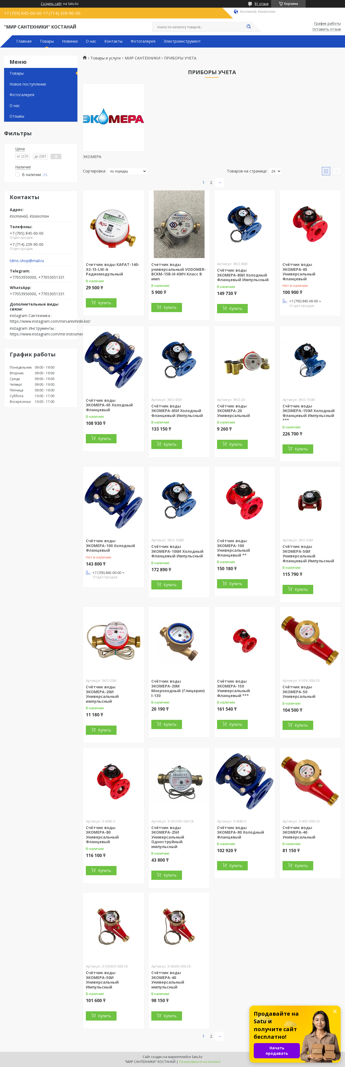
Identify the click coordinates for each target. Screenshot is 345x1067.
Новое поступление (28, 84)
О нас (91, 41)
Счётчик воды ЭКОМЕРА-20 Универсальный (233, 410)
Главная (24, 41)
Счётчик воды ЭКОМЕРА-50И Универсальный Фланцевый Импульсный (308, 553)
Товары (47, 41)
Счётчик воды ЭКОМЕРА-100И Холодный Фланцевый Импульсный (177, 551)
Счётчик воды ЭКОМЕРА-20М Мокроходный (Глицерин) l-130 (178, 688)
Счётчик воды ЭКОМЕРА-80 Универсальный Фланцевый (102, 835)
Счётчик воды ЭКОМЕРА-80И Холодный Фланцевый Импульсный (243, 275)
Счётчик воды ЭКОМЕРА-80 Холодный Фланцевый (240, 832)
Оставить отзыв (326, 29)
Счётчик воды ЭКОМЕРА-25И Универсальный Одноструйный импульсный (167, 837)
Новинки (70, 41)
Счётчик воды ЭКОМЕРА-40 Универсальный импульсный (167, 980)
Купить (104, 302)
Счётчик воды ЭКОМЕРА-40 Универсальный (299, 832)
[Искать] (248, 27)
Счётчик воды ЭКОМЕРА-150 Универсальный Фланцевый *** (233, 688)
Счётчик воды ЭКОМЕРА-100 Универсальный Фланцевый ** (233, 548)
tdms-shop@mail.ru (27, 260)
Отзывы (17, 116)
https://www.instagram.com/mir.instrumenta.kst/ (52, 334)
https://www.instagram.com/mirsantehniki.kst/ (50, 321)
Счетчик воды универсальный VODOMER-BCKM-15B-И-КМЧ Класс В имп (178, 271)
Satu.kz (197, 1057)
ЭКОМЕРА (92, 156)
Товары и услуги (105, 58)
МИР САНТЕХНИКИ (142, 58)
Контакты (113, 41)
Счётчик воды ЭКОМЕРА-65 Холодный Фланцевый (109, 405)
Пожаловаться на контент (200, 1061)
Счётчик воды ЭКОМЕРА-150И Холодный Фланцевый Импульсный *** (309, 413)
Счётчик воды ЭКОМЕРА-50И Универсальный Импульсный (102, 980)
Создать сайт (51, 4)
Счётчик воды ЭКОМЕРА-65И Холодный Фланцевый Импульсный (177, 410)
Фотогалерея (143, 41)
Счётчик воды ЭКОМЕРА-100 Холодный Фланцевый (110, 545)
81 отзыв (261, 3)
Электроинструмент (182, 41)
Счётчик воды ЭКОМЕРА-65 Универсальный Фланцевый (299, 271)
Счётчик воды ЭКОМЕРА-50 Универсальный (299, 691)
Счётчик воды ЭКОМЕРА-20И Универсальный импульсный (102, 694)
